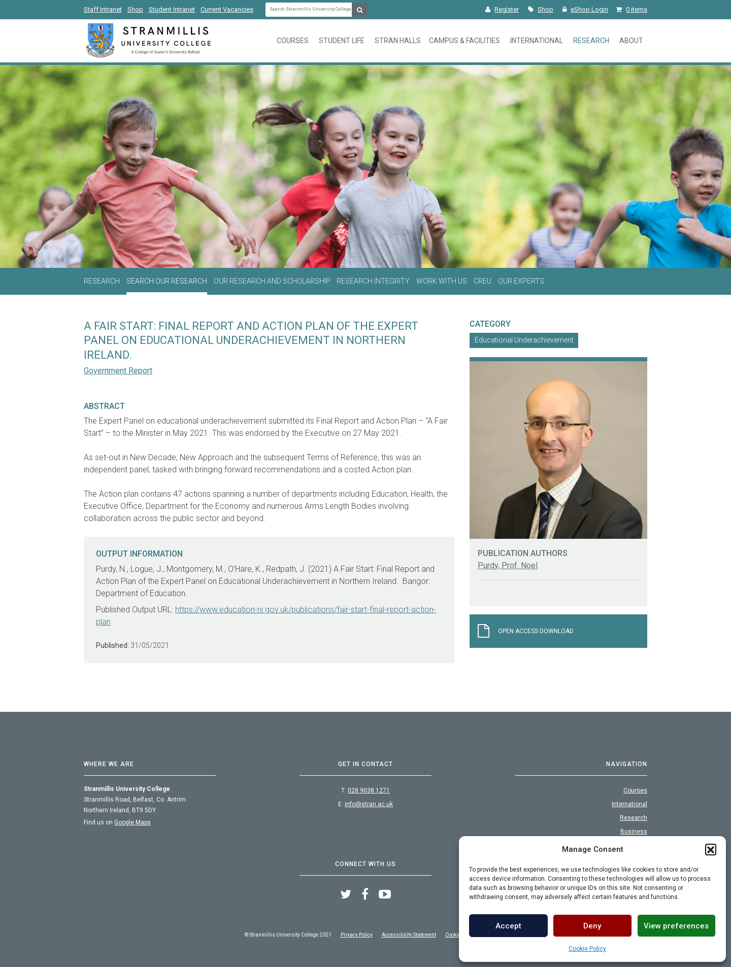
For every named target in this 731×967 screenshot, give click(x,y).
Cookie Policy (587, 948)
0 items (631, 9)
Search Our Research (166, 281)
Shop (135, 9)
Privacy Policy (357, 935)
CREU (482, 281)
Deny (592, 925)
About (631, 41)
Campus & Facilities (464, 41)
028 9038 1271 (369, 790)
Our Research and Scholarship (272, 281)
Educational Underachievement (524, 340)
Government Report (118, 370)
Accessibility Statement (409, 935)
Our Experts (521, 281)
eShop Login (585, 9)
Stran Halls (398, 41)
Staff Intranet (103, 9)
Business (633, 831)
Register (502, 9)
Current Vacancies (227, 9)
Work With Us (441, 281)
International (536, 41)
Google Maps (132, 822)
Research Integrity (373, 281)
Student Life (341, 41)
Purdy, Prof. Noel (508, 565)
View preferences (676, 925)
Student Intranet (172, 9)
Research (591, 41)
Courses (293, 41)
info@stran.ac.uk (369, 804)
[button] (711, 849)
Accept (508, 925)
